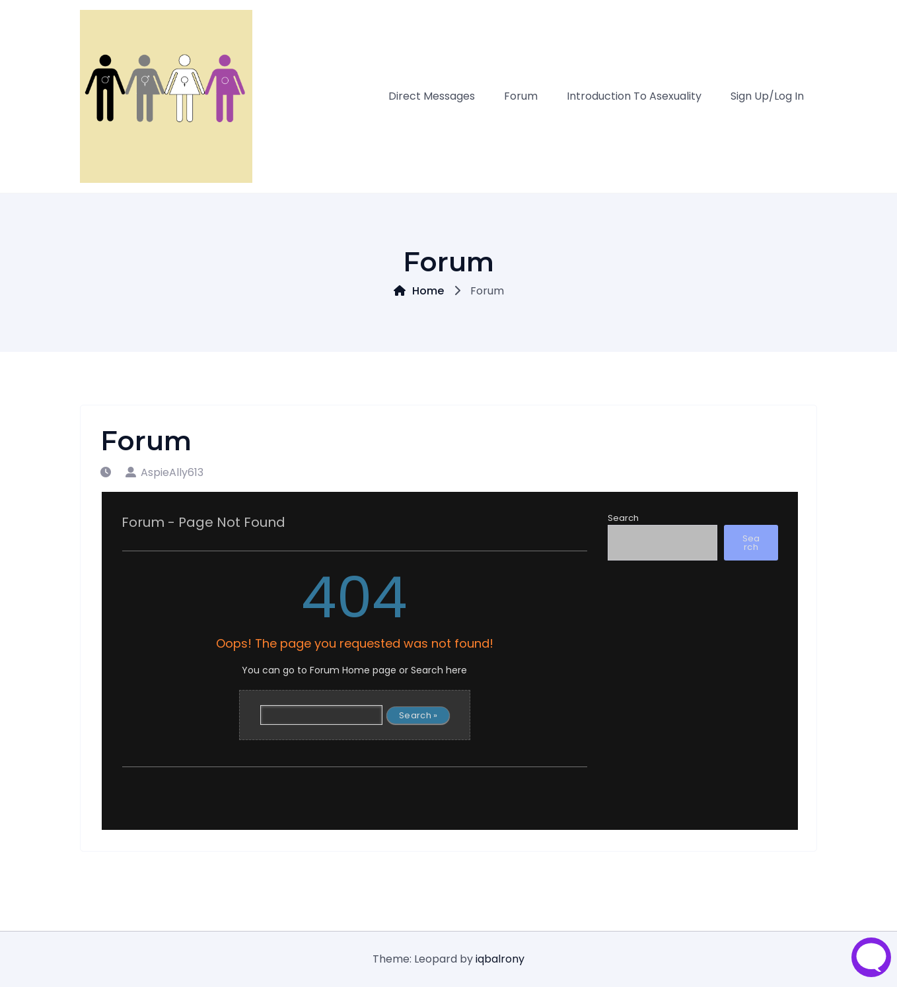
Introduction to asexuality (634, 96)
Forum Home (340, 670)
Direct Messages (431, 96)
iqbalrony (500, 959)
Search (623, 518)
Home (419, 290)
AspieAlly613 (164, 472)
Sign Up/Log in (767, 96)
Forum (521, 96)
